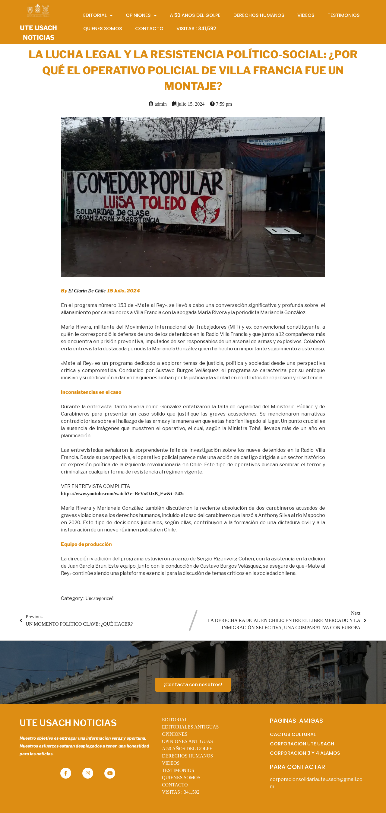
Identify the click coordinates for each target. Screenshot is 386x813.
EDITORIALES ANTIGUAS (190, 726)
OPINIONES (174, 734)
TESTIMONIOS (178, 770)
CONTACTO (175, 784)
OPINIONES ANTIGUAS (187, 741)
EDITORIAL (175, 719)
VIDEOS (171, 763)
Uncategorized (99, 598)
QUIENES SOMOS (181, 777)
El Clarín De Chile (87, 290)
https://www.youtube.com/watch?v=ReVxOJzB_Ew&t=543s (122, 493)
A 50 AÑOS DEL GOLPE (187, 748)
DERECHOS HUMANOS (187, 755)
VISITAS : (181, 792)
